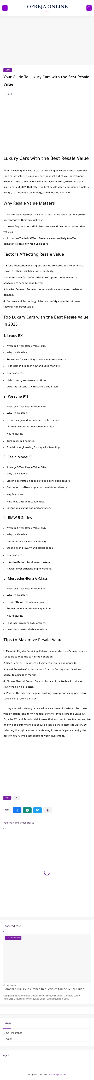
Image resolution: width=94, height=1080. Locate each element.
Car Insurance (14, 1032)
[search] (89, 8)
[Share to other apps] (47, 810)
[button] (17, 810)
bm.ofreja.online (57, 1075)
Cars (8, 70)
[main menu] (5, 8)
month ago (11, 985)
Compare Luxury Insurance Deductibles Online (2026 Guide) (44, 989)
